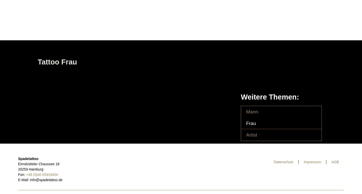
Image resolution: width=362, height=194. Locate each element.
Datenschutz (283, 162)
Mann (252, 111)
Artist (251, 135)
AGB (335, 162)
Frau (251, 123)
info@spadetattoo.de (46, 180)
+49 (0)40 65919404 (42, 175)
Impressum (312, 162)
